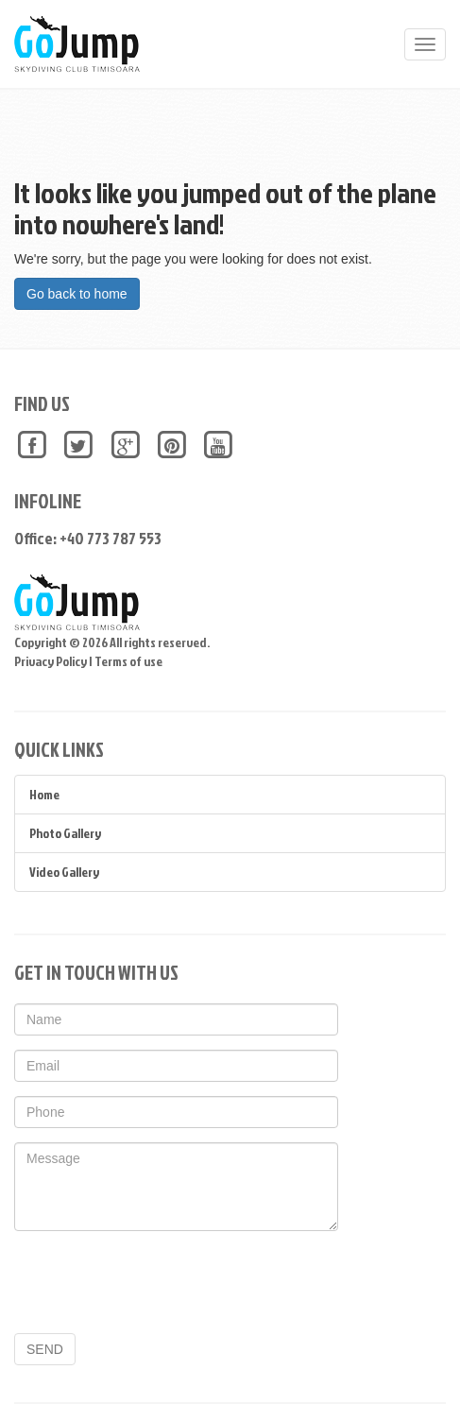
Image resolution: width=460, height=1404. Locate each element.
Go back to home (77, 293)
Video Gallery (64, 872)
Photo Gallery (65, 833)
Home (44, 794)
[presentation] (157, 1282)
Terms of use (128, 661)
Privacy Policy (50, 661)
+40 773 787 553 (111, 538)
